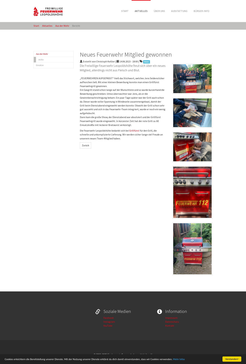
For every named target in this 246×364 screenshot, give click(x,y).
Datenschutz (172, 321)
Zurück (85, 145)
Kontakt (169, 325)
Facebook (108, 317)
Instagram (109, 321)
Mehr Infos (179, 359)
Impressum (171, 317)
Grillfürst (134, 130)
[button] (141, 11)
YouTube (107, 325)
